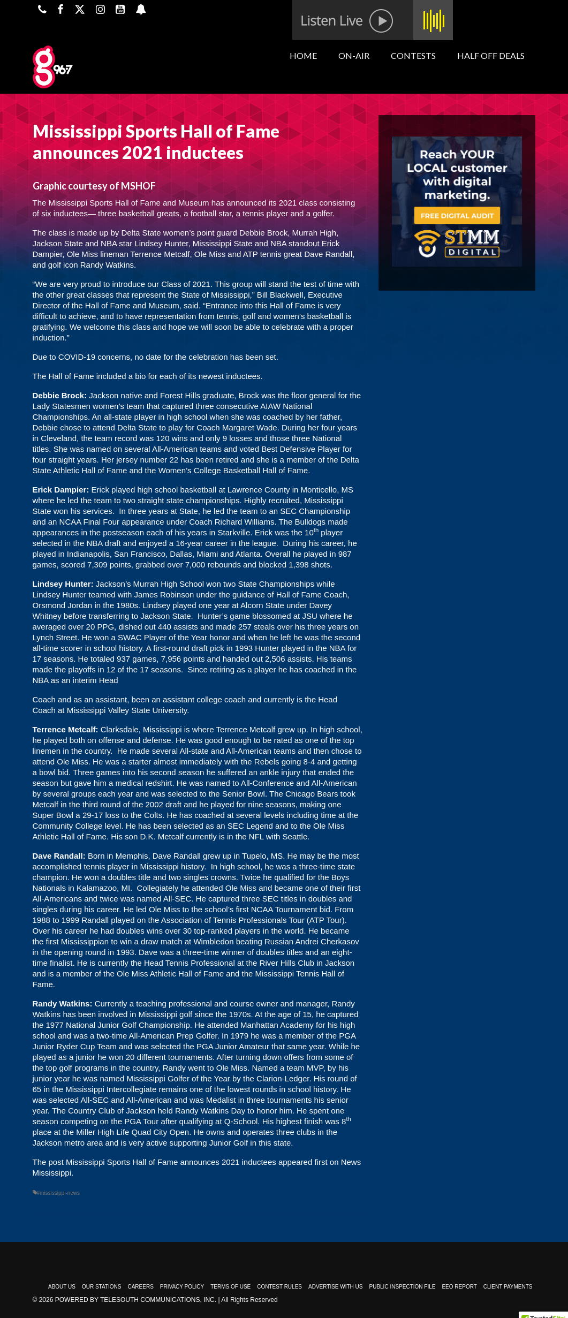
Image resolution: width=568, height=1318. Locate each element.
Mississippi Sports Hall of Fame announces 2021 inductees (171, 1161)
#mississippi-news (58, 1193)
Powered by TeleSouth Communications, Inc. (135, 1300)
